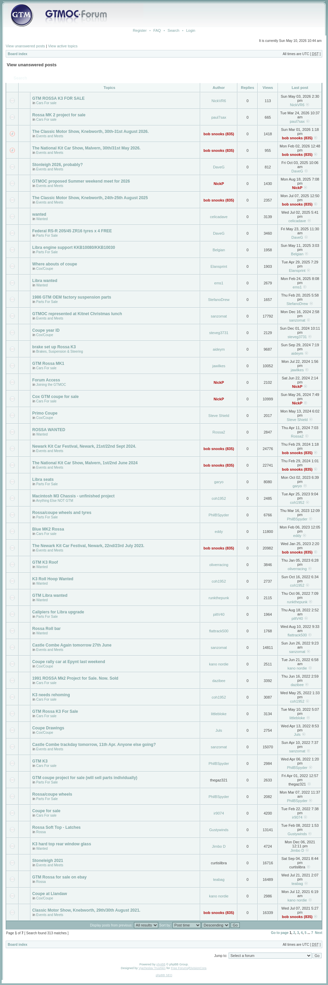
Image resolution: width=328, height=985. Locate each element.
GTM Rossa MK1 (48, 363)
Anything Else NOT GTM (54, 500)
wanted (39, 214)
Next (318, 933)
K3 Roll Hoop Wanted (52, 579)
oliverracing (218, 565)
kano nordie (219, 664)
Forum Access (46, 380)
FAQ (157, 30)
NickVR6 (219, 101)
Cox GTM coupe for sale (55, 396)
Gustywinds (219, 830)
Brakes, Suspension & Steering (59, 351)
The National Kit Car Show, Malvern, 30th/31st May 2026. (86, 148)
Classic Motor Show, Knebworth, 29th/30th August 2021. (86, 910)
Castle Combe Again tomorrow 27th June (71, 645)
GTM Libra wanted (49, 595)
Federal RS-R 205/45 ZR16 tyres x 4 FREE (72, 231)
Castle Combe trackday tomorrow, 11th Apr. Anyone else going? (94, 744)
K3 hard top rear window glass (61, 844)
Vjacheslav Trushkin (152, 968)
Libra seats (42, 479)
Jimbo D (219, 846)
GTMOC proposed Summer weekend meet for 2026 (81, 181)
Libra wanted (44, 280)
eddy (219, 532)
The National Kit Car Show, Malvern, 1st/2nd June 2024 (85, 463)
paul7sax (218, 117)
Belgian (219, 250)
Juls (218, 730)
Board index (17, 54)
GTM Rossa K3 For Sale (55, 711)
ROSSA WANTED (48, 429)
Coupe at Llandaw (49, 893)
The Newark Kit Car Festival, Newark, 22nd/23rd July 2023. (88, 545)
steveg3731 (219, 333)
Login (190, 30)
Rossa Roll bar (46, 628)
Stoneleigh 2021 (47, 860)
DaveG (219, 167)
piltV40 (219, 614)
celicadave (219, 217)
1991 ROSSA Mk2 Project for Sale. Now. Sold (75, 678)
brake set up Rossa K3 (54, 347)
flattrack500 (219, 631)
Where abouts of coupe (54, 264)
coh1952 (219, 498)
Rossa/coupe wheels (52, 794)
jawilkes (219, 366)
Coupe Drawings (48, 728)
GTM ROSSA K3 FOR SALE (58, 98)
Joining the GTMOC (51, 384)
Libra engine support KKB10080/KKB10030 (73, 247)
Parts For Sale (47, 235)
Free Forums (179, 968)
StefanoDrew (219, 300)
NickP (219, 184)
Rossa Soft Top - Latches (56, 827)
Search (174, 30)
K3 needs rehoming (51, 695)
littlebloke (219, 714)
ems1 (219, 283)
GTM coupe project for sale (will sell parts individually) (84, 777)
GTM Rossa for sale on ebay (59, 877)
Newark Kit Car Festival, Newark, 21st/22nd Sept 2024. (84, 446)
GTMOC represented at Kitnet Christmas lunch (77, 313)
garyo (219, 482)
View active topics (62, 46)
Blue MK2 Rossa (48, 529)
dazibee (219, 681)
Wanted (42, 219)
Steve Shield (218, 416)
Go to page (279, 933)
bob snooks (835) (219, 134)
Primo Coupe (44, 413)
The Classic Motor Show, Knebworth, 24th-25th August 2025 (90, 197)
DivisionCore (197, 968)
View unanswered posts (25, 46)
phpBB (160, 964)
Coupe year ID (46, 330)
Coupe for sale (46, 810)
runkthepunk (219, 598)
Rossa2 (218, 432)
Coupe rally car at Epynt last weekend (68, 661)
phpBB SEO (164, 975)
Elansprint (219, 266)
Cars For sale (46, 103)
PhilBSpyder (219, 515)
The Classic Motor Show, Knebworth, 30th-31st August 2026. (90, 131)
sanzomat (219, 316)
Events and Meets (49, 136)
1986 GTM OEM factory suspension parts (71, 297)
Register (140, 30)
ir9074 (219, 813)
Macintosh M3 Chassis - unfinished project (73, 496)
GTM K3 (39, 761)
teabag (219, 879)
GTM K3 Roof (45, 562)
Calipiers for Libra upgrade (58, 612)
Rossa (41, 832)
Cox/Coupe (44, 269)
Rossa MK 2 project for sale (58, 115)
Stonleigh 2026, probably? (57, 164)
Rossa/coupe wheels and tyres (61, 512)
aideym (219, 349)
